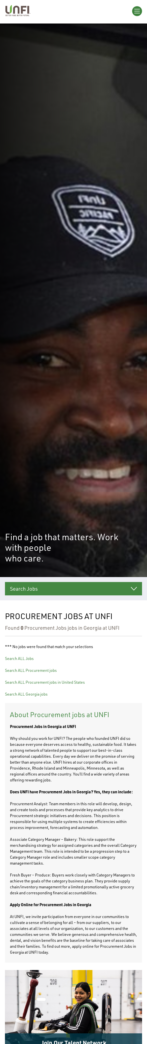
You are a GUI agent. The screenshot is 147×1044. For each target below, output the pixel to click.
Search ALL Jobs (19, 658)
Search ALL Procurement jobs (31, 670)
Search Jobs (24, 588)
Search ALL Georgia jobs (26, 694)
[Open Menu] (137, 11)
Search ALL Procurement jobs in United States (45, 682)
